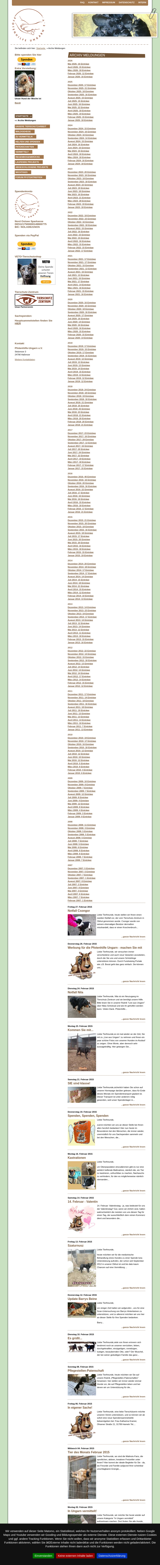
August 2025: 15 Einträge (80, 98)
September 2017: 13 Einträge (82, 443)
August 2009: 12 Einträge (80, 794)
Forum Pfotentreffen (29, 177)
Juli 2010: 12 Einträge (78, 754)
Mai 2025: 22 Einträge (78, 107)
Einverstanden (43, 1555)
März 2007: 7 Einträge (78, 897)
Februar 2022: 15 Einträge (81, 247)
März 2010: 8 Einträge (78, 767)
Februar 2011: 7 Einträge (80, 726)
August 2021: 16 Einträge (80, 272)
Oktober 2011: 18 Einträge (81, 701)
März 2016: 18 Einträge (79, 505)
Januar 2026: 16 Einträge (80, 77)
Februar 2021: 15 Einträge (81, 291)
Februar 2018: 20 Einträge (81, 422)
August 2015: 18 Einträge (80, 533)
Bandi (18, 103)
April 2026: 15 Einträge (79, 67)
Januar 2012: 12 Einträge (80, 686)
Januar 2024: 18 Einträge (80, 164)
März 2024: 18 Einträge (79, 157)
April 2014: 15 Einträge (79, 589)
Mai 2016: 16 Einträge (78, 499)
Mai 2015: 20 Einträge (78, 543)
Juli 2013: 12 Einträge (78, 623)
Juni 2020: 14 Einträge (79, 322)
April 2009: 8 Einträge (78, 807)
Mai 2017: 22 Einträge (78, 455)
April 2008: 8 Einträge (78, 850)
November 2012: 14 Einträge (82, 654)
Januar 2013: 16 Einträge (80, 642)
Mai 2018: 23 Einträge (78, 412)
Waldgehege (23, 131)
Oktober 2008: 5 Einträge (80, 831)
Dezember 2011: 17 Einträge (82, 694)
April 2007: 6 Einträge (78, 894)
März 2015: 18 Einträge (79, 549)
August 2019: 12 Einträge (80, 359)
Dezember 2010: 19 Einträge (82, 738)
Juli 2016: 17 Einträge (78, 493)
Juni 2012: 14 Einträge (79, 670)
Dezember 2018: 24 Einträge (82, 390)
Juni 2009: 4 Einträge (78, 800)
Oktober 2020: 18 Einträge (81, 309)
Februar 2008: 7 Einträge (80, 857)
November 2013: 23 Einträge (82, 610)
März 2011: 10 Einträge (79, 723)
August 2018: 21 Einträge (80, 402)
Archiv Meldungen (27, 120)
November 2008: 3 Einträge (81, 828)
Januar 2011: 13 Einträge (80, 729)
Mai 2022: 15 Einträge (78, 238)
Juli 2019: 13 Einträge (78, 362)
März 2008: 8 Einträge (78, 854)
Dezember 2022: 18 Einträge (82, 215)
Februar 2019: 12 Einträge (81, 378)
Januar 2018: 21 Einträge (80, 425)
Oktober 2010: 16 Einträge (81, 744)
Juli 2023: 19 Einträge (78, 188)
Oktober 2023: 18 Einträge (81, 178)
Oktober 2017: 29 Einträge (81, 439)
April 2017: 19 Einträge (79, 459)
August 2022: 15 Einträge (80, 228)
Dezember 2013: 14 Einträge (82, 607)
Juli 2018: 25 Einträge (78, 406)
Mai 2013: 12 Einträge (78, 630)
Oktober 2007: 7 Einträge (80, 875)
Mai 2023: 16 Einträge (78, 194)
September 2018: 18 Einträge (82, 399)
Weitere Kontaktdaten (25, 359)
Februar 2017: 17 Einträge (81, 465)
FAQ (82, 2)
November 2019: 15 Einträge (82, 349)
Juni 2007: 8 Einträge (78, 888)
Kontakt (93, 2)
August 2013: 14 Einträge (80, 620)
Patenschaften (25, 147)
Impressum (108, 2)
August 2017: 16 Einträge (80, 446)
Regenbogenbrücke (28, 157)
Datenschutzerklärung (112, 1555)
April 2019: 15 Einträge (79, 372)
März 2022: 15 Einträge (79, 244)
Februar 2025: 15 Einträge (81, 117)
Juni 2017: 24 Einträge (79, 452)
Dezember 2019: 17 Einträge (82, 346)
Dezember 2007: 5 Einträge (81, 868)
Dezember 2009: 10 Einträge (82, 781)
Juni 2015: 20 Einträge (79, 539)
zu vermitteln (24, 136)
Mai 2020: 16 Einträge (78, 325)
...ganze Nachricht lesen (133, 936)
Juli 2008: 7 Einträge (78, 841)
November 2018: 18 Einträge (82, 393)
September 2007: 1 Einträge (82, 878)
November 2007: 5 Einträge (81, 871)
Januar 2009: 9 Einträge (80, 816)
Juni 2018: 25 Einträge (79, 409)
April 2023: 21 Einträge (79, 198)
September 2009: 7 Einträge (82, 791)
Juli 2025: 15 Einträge (78, 101)
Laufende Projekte (27, 162)
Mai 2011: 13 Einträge (78, 717)
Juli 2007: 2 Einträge (78, 884)
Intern (142, 2)
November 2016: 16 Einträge (82, 480)
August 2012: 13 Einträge (80, 663)
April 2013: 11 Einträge (79, 633)
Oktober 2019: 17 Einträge (81, 352)
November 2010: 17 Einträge (82, 741)
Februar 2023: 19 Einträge (81, 204)
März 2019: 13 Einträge (79, 375)
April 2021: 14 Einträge (79, 285)
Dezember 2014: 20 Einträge (82, 564)
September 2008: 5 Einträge (82, 834)
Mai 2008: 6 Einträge (78, 847)
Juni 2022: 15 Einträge (79, 235)
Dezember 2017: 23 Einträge (82, 433)
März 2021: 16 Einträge (79, 288)
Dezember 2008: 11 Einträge (82, 825)
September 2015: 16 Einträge (82, 530)
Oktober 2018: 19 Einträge (81, 396)
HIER (18, 323)
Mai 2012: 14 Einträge (78, 673)
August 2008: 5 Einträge (80, 838)
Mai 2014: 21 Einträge (78, 586)
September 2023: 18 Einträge (82, 182)
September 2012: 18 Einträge (82, 660)
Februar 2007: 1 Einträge (80, 900)
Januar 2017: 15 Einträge (80, 468)
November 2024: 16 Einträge (82, 132)
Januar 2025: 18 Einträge (80, 120)
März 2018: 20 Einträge (79, 418)
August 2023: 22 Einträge (80, 185)
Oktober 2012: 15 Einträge (81, 657)
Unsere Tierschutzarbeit (31, 126)
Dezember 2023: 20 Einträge (82, 172)
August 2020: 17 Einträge (80, 315)
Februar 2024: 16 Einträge (81, 160)
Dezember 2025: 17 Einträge (82, 85)
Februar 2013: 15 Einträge (81, 639)
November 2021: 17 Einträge (82, 262)
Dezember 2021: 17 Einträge (82, 259)
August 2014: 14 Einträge (80, 576)
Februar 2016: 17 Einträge (81, 509)
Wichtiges (21, 172)
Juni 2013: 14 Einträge (79, 626)
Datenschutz (126, 2)
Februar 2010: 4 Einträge (80, 770)
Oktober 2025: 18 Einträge (81, 91)
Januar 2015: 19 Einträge (80, 555)
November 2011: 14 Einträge (82, 697)
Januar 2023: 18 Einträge (80, 207)
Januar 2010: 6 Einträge (80, 773)
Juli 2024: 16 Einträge (78, 144)
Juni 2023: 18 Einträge (79, 191)
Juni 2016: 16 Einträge (79, 496)
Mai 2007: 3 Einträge (78, 891)
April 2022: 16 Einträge (79, 241)
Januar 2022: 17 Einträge (80, 251)
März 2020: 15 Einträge (79, 331)
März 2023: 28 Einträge (79, 201)
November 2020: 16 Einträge (82, 306)
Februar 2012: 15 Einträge (81, 683)
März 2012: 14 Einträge (79, 679)
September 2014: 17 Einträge (82, 573)
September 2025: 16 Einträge (82, 94)
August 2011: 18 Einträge (80, 707)
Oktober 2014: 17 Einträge (81, 570)
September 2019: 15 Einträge (82, 356)
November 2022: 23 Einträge (82, 219)
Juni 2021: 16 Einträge (79, 278)
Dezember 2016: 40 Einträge (82, 477)
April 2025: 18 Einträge (79, 110)
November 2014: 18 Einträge (82, 567)
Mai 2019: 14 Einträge (78, 368)
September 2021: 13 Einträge (82, 269)
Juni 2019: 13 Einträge (79, 365)
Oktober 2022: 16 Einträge (81, 222)
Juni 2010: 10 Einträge (79, 757)
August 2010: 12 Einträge (80, 751)
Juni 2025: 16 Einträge (79, 104)
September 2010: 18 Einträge (82, 747)
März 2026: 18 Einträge (79, 70)
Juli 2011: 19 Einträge (78, 710)
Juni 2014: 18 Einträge (79, 583)
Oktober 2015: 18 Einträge (81, 526)
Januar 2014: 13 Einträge (80, 599)
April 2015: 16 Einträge (79, 546)
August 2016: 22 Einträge (80, 489)
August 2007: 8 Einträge (80, 881)
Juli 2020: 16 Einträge (78, 318)
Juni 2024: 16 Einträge (79, 148)
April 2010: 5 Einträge (78, 763)
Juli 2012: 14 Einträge (78, 667)
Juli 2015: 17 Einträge (78, 536)
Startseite (41, 48)
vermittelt (22, 152)
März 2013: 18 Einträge (79, 636)
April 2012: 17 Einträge (79, 676)
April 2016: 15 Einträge (79, 502)
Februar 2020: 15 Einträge (81, 334)
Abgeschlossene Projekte (32, 167)
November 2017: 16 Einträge (82, 436)
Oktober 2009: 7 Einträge (80, 788)
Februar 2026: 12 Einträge (81, 73)
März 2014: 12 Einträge (79, 592)
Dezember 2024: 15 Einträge (82, 128)
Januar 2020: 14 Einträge (80, 338)
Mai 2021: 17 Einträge (78, 281)
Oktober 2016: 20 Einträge (81, 483)
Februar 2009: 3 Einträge (80, 813)
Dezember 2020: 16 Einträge (82, 302)
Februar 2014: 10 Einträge (81, 596)
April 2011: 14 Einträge (79, 720)
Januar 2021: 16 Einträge (80, 294)
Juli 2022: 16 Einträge (78, 231)
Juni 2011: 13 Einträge (79, 713)
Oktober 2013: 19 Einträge (81, 614)
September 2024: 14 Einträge (82, 138)
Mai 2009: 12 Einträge (78, 804)
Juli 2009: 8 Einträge (78, 797)
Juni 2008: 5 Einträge (78, 844)
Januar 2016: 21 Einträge (80, 512)
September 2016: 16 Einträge (82, 486)
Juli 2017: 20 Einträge (78, 449)
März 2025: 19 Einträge (79, 114)
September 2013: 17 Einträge (82, 617)
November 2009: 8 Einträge (81, 784)
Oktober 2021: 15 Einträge (81, 265)
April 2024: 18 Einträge (79, 154)
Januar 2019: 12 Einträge (80, 381)
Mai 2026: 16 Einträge (78, 64)
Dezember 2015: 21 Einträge (82, 520)
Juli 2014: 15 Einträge (78, 580)
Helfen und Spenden (28, 142)
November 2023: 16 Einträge (82, 175)
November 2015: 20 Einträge (82, 523)
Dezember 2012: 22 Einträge (82, 651)
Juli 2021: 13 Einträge (78, 275)
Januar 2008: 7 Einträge (80, 860)
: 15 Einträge (81, 552)
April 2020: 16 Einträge (79, 328)
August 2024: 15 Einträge (80, 141)
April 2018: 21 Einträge (79, 415)
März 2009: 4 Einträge (78, 810)
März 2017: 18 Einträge (79, 462)
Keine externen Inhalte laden (75, 1555)
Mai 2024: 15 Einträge (78, 151)
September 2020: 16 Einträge (82, 312)
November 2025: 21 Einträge (82, 88)
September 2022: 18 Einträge (82, 225)
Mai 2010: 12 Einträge (78, 760)
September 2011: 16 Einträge (82, 704)
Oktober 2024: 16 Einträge (81, 135)
